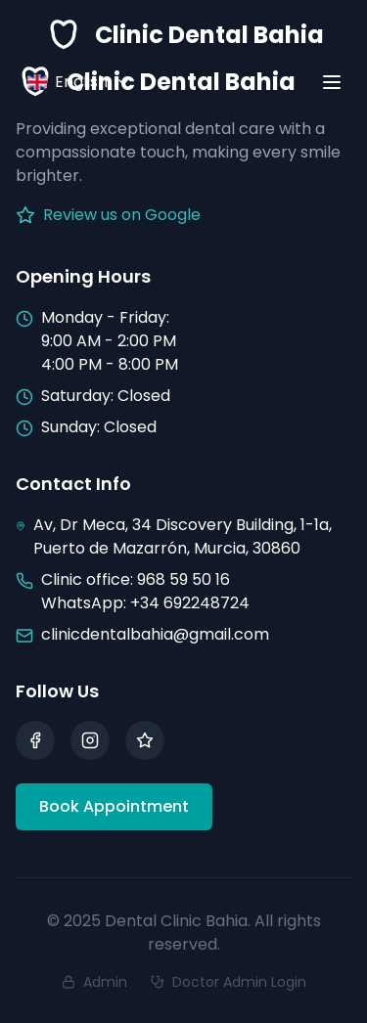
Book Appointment (114, 806)
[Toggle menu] (331, 82)
